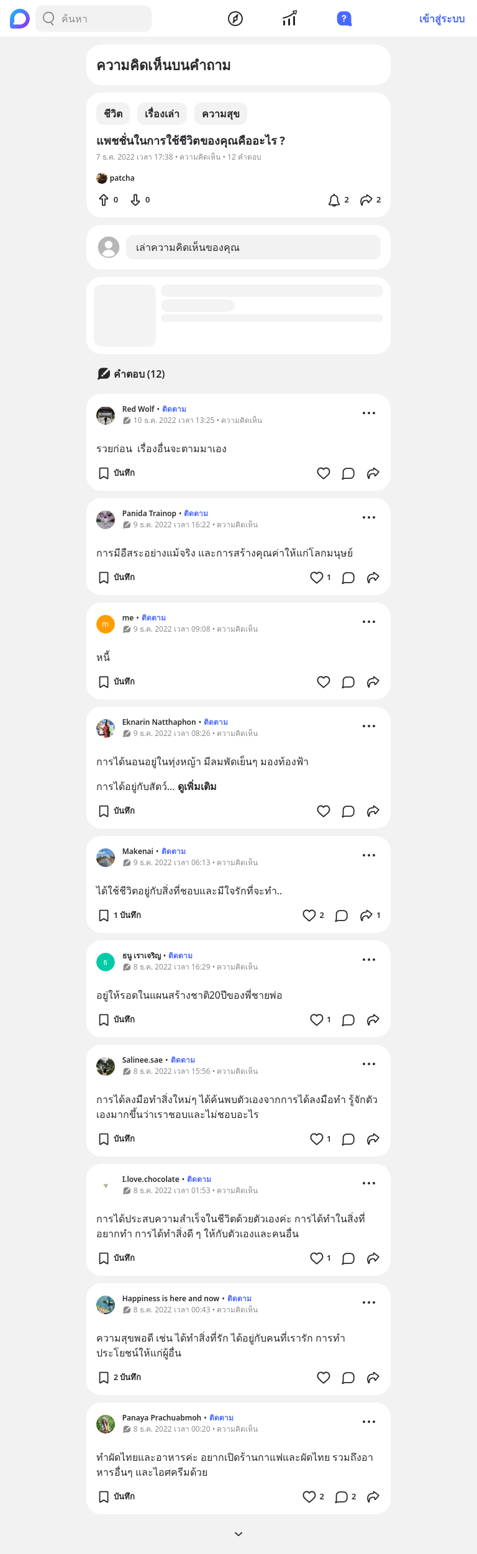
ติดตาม (174, 409)
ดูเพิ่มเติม (197, 786)
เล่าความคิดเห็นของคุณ (188, 247)
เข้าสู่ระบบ (442, 18)
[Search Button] (48, 18)
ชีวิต (113, 113)
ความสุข (221, 113)
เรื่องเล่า (162, 113)
